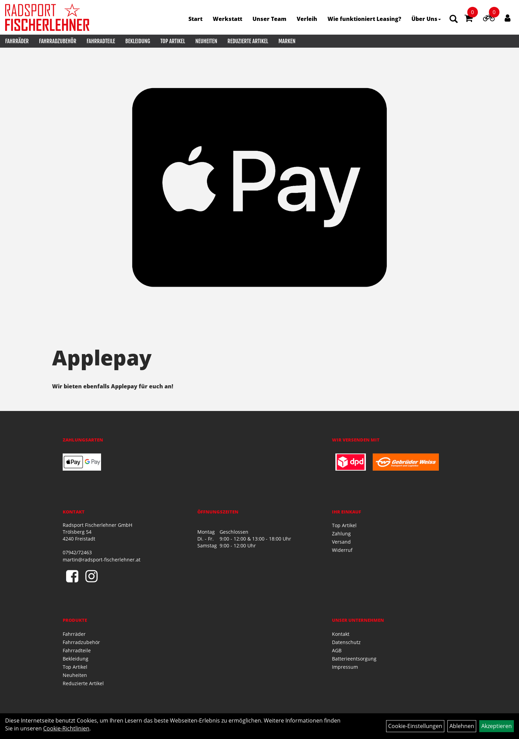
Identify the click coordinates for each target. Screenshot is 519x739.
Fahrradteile (101, 41)
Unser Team (269, 19)
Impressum (345, 667)
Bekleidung (137, 41)
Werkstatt (227, 19)
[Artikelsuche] (453, 19)
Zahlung (341, 533)
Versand (341, 541)
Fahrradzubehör (57, 41)
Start (195, 19)
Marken (287, 41)
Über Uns (426, 19)
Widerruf (342, 550)
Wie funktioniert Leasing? (364, 19)
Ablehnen (461, 726)
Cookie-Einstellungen (415, 726)
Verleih (307, 19)
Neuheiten (206, 41)
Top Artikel (172, 41)
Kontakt (340, 634)
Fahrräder (17, 41)
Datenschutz (346, 642)
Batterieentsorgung (354, 658)
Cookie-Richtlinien (66, 728)
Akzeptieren (496, 726)
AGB (337, 650)
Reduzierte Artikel (247, 41)
